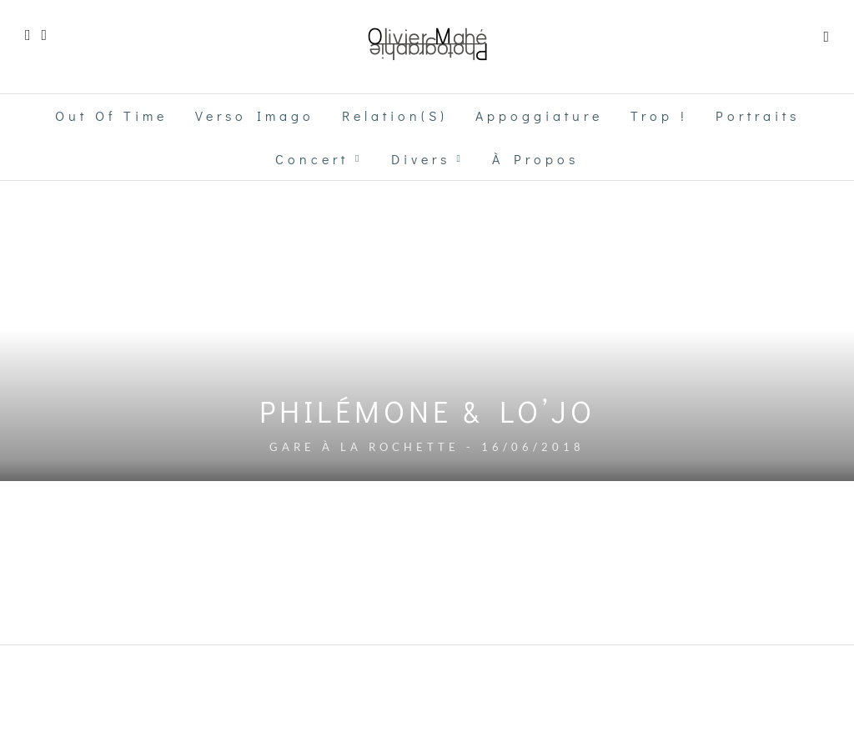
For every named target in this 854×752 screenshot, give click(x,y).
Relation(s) (395, 115)
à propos (535, 159)
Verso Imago (254, 115)
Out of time (111, 115)
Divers (420, 159)
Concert (312, 159)
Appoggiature (539, 115)
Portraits (758, 115)
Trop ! (659, 115)
